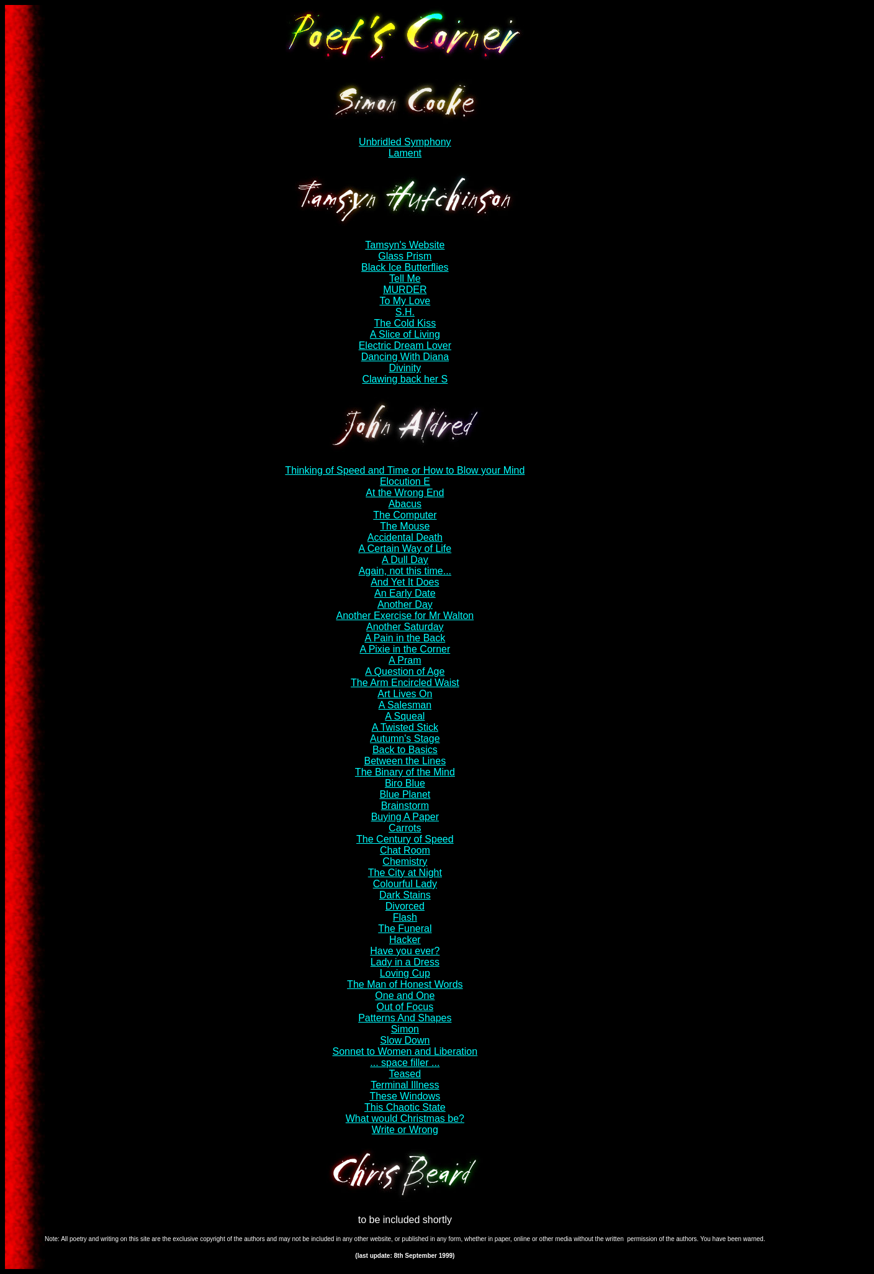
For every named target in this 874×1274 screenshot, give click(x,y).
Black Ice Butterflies (405, 267)
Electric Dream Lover (405, 345)
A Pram (405, 660)
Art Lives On (404, 694)
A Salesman (405, 705)
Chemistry (404, 861)
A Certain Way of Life (404, 548)
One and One (405, 995)
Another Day (405, 604)
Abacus (405, 504)
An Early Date (405, 593)
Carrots (405, 828)
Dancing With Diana (405, 356)
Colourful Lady (405, 884)
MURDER (404, 289)
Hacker (405, 939)
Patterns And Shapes (404, 1018)
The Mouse (405, 526)
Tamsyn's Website (404, 245)
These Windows (404, 1096)
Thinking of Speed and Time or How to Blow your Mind (405, 470)
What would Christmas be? (405, 1118)
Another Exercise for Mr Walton (405, 615)
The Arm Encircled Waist (405, 682)
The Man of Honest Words (404, 984)
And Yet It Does (405, 582)
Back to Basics (405, 749)
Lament (405, 153)
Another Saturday (405, 626)
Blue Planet (404, 794)
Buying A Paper (405, 816)
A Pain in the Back (404, 638)
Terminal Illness (405, 1085)
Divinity (405, 368)
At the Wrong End (405, 492)
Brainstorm (405, 805)
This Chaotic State (405, 1107)
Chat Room (405, 850)
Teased (405, 1073)
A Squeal (405, 716)
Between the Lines (405, 761)
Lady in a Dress (405, 962)
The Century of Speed (405, 839)
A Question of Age (404, 671)
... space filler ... (404, 1062)
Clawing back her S (405, 379)
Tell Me (405, 278)
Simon (405, 1029)
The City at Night (405, 872)
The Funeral (404, 928)
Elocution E (405, 481)
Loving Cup (405, 973)
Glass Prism (404, 256)
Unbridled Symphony (405, 142)
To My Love (404, 301)
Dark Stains (405, 895)
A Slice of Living (405, 334)
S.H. (405, 312)
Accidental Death (405, 537)
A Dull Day (405, 559)
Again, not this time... (405, 571)
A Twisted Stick (405, 727)
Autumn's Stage (404, 738)
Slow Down (405, 1040)
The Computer (404, 515)
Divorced (405, 906)
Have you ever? (404, 951)
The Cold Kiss (405, 323)
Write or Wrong (405, 1129)
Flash (405, 917)
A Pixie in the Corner (404, 649)
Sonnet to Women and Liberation (405, 1051)
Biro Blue (405, 783)
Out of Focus (405, 1006)
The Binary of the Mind (405, 772)
